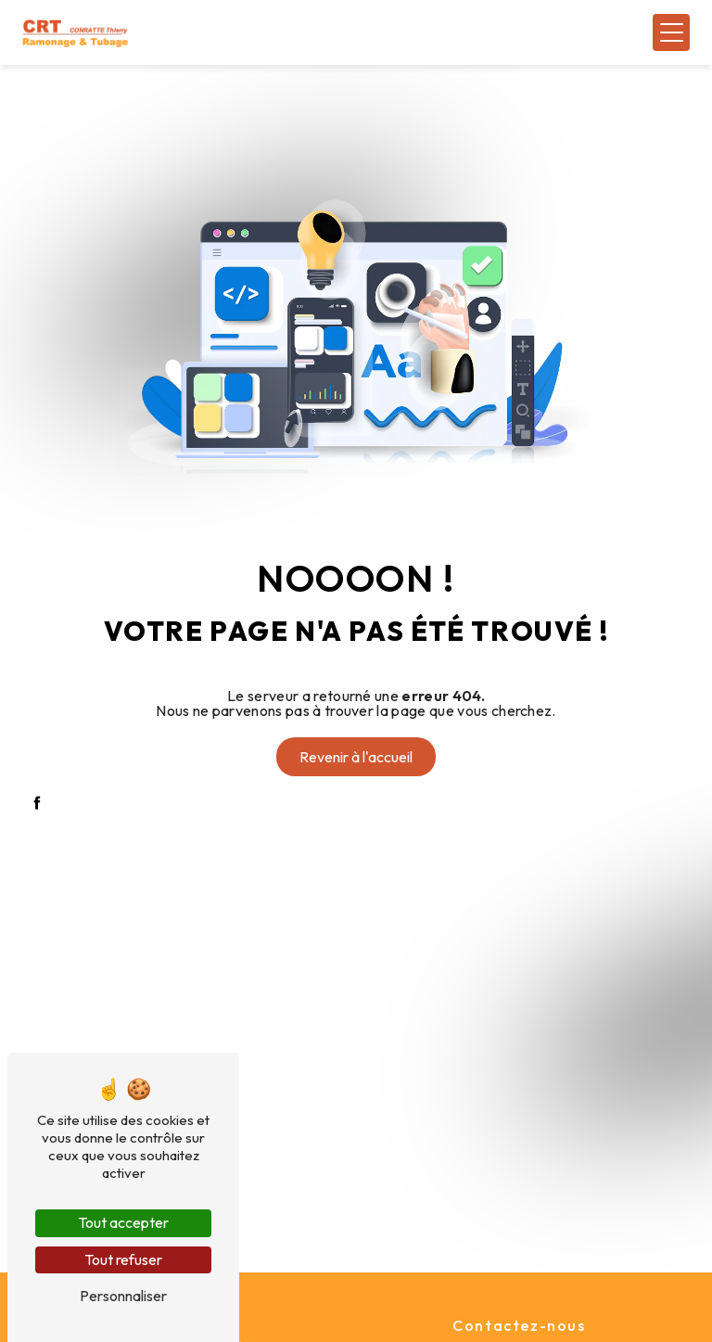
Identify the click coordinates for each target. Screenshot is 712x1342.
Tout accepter (123, 1222)
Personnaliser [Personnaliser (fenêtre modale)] (123, 1295)
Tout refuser (123, 1259)
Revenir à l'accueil (356, 757)
